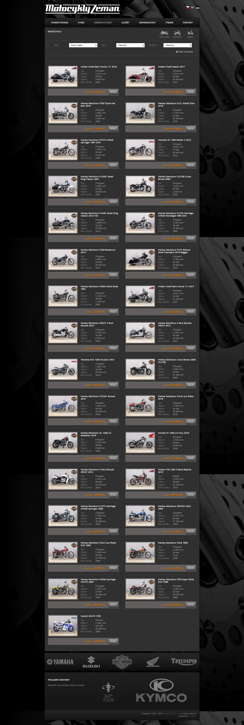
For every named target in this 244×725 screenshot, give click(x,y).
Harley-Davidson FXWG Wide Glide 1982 (99, 287)
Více (113, 91)
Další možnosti (184, 52)
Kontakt (188, 22)
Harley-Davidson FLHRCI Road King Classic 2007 (97, 177)
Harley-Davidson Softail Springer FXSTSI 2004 (98, 580)
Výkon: (84, 76)
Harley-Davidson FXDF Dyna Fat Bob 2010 (98, 104)
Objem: (84, 73)
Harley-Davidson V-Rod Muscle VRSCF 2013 (174, 324)
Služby (125, 22)
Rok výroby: (86, 82)
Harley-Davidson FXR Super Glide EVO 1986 (176, 580)
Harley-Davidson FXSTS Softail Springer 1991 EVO (97, 141)
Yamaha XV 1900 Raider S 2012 (174, 140)
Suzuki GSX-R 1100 (91, 616)
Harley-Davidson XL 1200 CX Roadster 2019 (96, 434)
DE (197, 7)
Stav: (56, 45)
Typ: (104, 45)
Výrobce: (153, 45)
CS (187, 7)
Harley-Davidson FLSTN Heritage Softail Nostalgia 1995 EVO (175, 214)
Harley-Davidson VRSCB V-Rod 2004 (174, 507)
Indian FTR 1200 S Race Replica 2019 (174, 470)
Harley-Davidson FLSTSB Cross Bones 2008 (174, 177)
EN (192, 7)
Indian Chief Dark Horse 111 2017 (176, 286)
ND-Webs (192, 716)
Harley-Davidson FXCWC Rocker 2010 (98, 397)
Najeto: (84, 79)
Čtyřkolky (177, 34)
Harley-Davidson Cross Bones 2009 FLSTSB (177, 361)
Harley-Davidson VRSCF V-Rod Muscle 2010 (97, 324)
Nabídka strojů (103, 22)
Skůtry (190, 34)
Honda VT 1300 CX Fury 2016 (173, 433)
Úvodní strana (59, 22)
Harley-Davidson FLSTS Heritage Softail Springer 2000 (98, 507)
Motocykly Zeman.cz (171, 714)
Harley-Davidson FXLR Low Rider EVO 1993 (98, 544)
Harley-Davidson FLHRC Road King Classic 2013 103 (99, 214)
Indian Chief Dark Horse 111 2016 (99, 67)
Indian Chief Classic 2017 (171, 67)
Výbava (169, 22)
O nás (81, 22)
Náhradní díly (147, 22)
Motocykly (164, 34)
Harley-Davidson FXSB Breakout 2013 (98, 251)
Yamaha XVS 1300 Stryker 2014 (97, 359)
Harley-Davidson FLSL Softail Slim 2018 (176, 104)
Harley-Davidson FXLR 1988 (173, 543)
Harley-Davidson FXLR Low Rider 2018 (176, 397)
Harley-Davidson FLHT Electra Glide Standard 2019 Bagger (174, 251)
